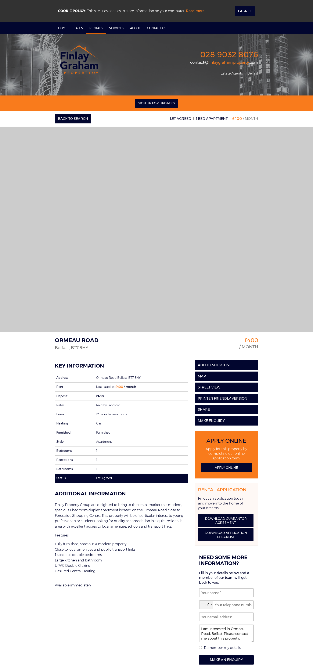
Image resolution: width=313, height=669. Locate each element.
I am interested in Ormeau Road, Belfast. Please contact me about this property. (226, 633)
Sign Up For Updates (156, 103)
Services (116, 28)
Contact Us (156, 28)
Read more (195, 11)
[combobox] (206, 605)
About (135, 28)
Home (62, 28)
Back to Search (73, 119)
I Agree (245, 11)
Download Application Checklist (226, 535)
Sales (78, 28)
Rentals (96, 28)
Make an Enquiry (226, 660)
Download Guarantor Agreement (226, 521)
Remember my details (222, 648)
